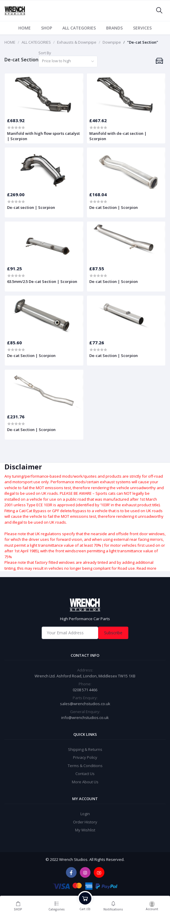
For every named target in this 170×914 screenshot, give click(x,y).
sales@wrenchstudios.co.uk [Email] (85, 703)
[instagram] (85, 872)
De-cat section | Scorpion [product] (31, 207)
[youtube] (99, 872)
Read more (146, 568)
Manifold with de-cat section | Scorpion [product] (118, 136)
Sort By (44, 52)
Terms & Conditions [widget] (85, 765)
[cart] (85, 905)
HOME (24, 28)
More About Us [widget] (85, 781)
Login (85, 813)
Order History (85, 822)
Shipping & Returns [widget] (85, 749)
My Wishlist (85, 830)
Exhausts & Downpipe (76, 42)
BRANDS (114, 28)
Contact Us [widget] (85, 773)
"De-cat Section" (142, 42)
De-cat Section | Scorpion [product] (113, 207)
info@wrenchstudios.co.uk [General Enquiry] (85, 717)
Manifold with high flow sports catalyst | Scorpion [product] (43, 136)
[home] (85, 604)
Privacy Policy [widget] (85, 757)
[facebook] (71, 872)
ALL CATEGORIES (79, 28)
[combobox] (68, 61)
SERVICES (142, 28)
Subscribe (113, 632)
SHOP (46, 28)
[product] (44, 94)
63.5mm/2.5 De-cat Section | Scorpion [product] (42, 281)
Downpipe (112, 42)
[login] (152, 905)
